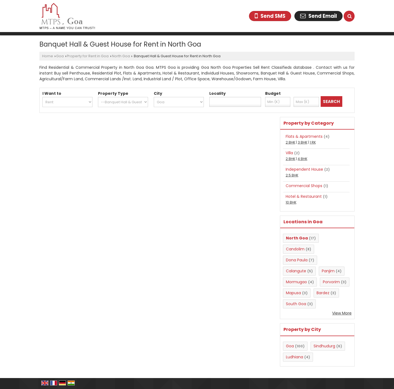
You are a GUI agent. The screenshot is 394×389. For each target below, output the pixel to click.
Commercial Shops (304, 185)
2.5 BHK (292, 175)
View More (342, 313)
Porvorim (331, 282)
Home (47, 56)
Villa (289, 153)
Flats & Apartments (304, 136)
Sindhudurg (324, 346)
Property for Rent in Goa (88, 56)
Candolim (295, 249)
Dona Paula (297, 260)
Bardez (323, 293)
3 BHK (302, 142)
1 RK (313, 142)
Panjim (328, 271)
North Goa (121, 56)
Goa (60, 56)
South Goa (296, 304)
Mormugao (296, 282)
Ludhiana (294, 357)
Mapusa (293, 293)
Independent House (304, 169)
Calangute (296, 271)
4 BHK (302, 158)
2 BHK (290, 142)
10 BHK (291, 202)
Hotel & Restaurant (304, 196)
